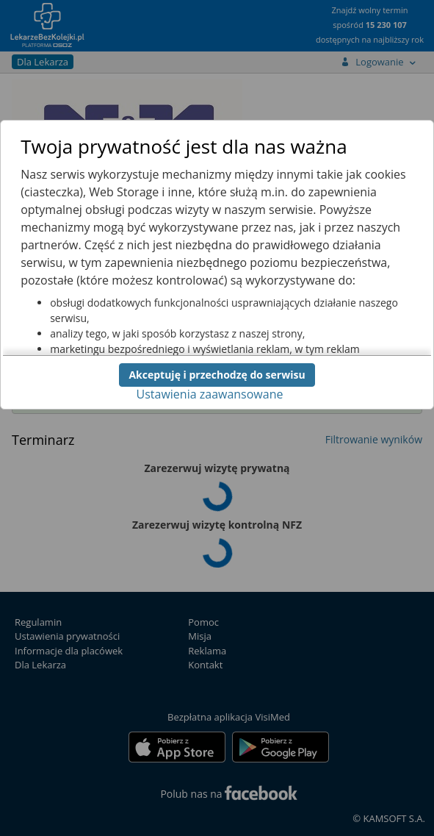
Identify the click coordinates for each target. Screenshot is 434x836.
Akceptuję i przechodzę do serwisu (217, 375)
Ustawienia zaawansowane (210, 394)
